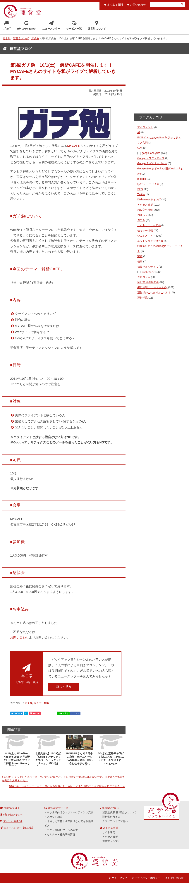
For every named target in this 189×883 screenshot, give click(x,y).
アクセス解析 (145, 204)
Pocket (34, 713)
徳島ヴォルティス (147, 266)
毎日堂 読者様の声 (148, 282)
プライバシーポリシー (148, 877)
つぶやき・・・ (146, 235)
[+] (139, 153)
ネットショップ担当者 (150, 240)
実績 (139, 256)
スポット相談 (54, 816)
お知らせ (142, 215)
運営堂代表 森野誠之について (119, 812)
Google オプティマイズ (150, 158)
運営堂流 (142, 297)
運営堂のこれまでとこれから (154, 292)
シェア (75, 713)
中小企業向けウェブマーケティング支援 (70, 812)
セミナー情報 (41, 703)
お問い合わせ (138, 4)
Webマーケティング (149, 199)
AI (138, 132)
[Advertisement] (160, 85)
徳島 (139, 261)
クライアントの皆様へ (115, 821)
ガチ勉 (28, 703)
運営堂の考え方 (111, 816)
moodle (141, 178)
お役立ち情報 (145, 209)
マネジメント (145, 127)
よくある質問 (115, 4)
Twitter (141, 194)
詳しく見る (63, 686)
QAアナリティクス (148, 184)
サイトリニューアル (149, 225)
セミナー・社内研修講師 (61, 834)
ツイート (16, 713)
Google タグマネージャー (152, 163)
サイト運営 (108, 832)
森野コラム (143, 277)
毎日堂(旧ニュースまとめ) (152, 287)
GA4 (139, 147)
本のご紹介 (148, 271)
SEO (140, 189)
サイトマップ (119, 877)
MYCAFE (73, 146)
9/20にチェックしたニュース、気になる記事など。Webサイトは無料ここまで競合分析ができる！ (65, 786)
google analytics (151, 153)
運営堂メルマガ (111, 841)
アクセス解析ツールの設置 (62, 830)
